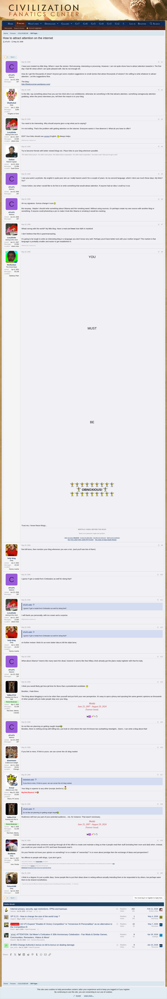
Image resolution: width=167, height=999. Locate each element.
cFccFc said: (27, 605)
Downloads (50, 23)
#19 (161, 840)
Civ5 (93, 23)
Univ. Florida (15, 864)
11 (40, 911)
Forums (20, 23)
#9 (162, 545)
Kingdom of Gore (13, 114)
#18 (161, 804)
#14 (161, 682)
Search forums (19, 28)
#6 (162, 199)
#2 (162, 90)
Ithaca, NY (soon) (13, 799)
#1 (162, 62)
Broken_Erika (153, 911)
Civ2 (117, 23)
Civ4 (101, 23)
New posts (8, 28)
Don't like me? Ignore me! (99, 537)
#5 (162, 174)
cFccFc (7, 42)
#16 (161, 747)
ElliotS (12, 929)
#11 (161, 600)
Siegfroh (13, 919)
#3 (162, 119)
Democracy (25, 867)
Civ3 (109, 23)
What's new (33, 23)
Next (12, 57)
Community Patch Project (34, 919)
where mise (15, 141)
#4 (162, 146)
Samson (13, 911)
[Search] (154, 23)
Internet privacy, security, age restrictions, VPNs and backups (38, 909)
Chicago (16, 769)
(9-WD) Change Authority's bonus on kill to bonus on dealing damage (42, 945)
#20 (161, 873)
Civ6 (85, 23)
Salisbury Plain (14, 276)
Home (10, 23)
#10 (161, 575)
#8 (162, 252)
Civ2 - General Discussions (36, 940)
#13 (161, 657)
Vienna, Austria (14, 569)
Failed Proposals (30, 929)
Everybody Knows (32, 867)
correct (47, 136)
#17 (161, 775)
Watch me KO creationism (113, 537)
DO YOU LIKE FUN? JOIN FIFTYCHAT (81, 540)
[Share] (158, 62)
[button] (41, 23)
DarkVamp (154, 918)
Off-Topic (29, 911)
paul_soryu (14, 947)
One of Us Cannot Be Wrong (44, 867)
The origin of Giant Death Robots (105, 540)
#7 (162, 224)
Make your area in (71, 537)
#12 (161, 627)
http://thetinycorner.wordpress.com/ (36, 84)
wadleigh (155, 936)
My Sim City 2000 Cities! (86, 537)
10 (37, 911)
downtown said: (28, 779)
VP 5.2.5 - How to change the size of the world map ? (35, 916)
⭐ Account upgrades (34, 28)
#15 (161, 722)
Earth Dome (15, 168)
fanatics (33, 865)
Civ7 (77, 23)
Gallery (65, 23)
